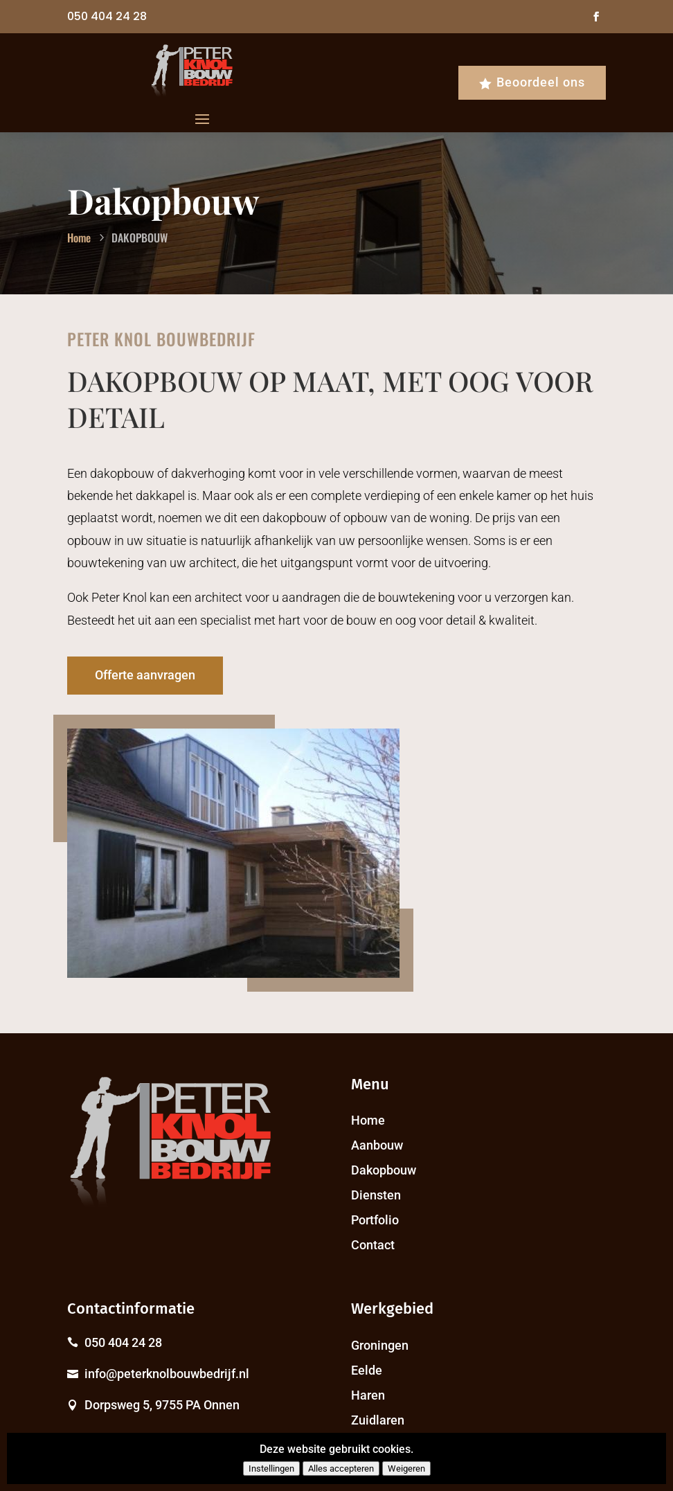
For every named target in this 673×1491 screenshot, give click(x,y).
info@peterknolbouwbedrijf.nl (166, 1373)
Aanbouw (377, 1145)
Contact (373, 1245)
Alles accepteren (341, 1468)
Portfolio (375, 1220)
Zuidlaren (377, 1420)
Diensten (376, 1195)
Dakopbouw (383, 1170)
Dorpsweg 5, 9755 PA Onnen (162, 1405)
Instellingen (271, 1468)
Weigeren (406, 1468)
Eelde (366, 1370)
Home (368, 1120)
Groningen (380, 1345)
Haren (368, 1395)
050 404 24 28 (107, 16)
